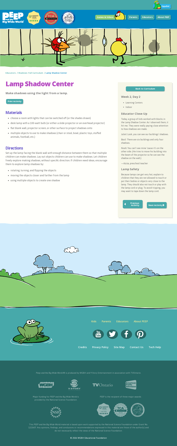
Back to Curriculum (145, 88)
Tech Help (155, 347)
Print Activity (15, 101)
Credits (82, 347)
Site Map (119, 347)
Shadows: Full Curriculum (30, 72)
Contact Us (136, 347)
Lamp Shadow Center (56, 72)
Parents (133, 17)
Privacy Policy (100, 347)
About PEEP (163, 17)
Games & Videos (111, 17)
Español (161, 6)
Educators (147, 17)
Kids (93, 321)
